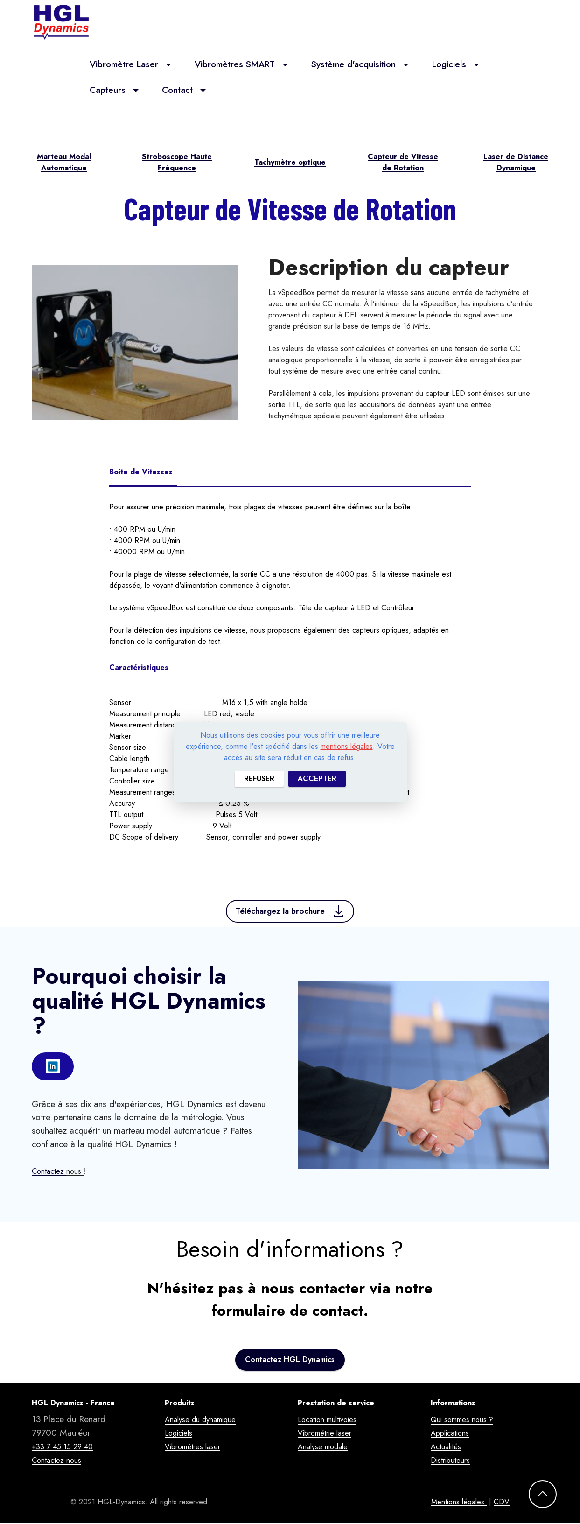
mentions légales (347, 746)
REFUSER (259, 778)
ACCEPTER (317, 778)
